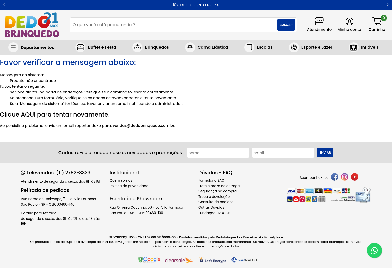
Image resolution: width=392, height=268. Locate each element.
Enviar (325, 152)
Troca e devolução (214, 196)
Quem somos (121, 180)
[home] (32, 25)
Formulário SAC (211, 180)
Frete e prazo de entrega (219, 186)
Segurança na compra (217, 191)
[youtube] (354, 177)
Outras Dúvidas (211, 207)
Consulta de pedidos (216, 202)
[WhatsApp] (374, 250)
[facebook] (334, 177)
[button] (388, 5)
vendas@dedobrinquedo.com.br (143, 125)
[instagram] (344, 177)
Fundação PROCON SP (217, 213)
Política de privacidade (129, 186)
